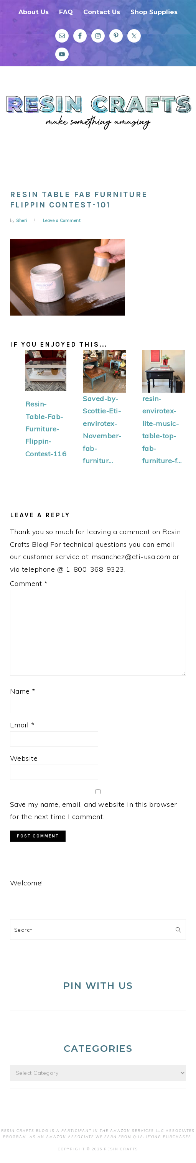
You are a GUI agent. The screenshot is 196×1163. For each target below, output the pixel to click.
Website (24, 758)
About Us (33, 12)
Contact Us (101, 12)
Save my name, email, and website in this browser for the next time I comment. (93, 810)
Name (23, 691)
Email (22, 725)
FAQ (66, 12)
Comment (29, 583)
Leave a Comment (62, 220)
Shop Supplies (154, 12)
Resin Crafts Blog (98, 124)
